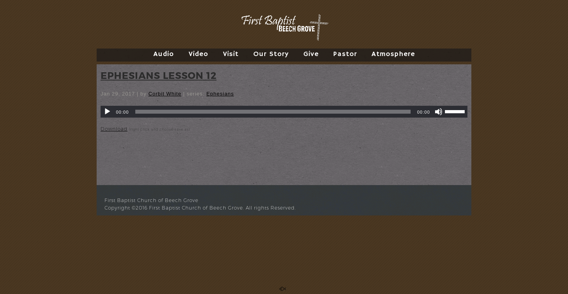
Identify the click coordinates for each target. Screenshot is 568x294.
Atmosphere (393, 54)
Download (114, 129)
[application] (284, 112)
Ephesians (220, 94)
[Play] (107, 112)
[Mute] (439, 112)
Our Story (271, 54)
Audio (163, 54)
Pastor (345, 54)
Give (311, 54)
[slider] (273, 112)
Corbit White (164, 94)
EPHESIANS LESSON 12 (159, 75)
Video (198, 54)
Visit (231, 54)
